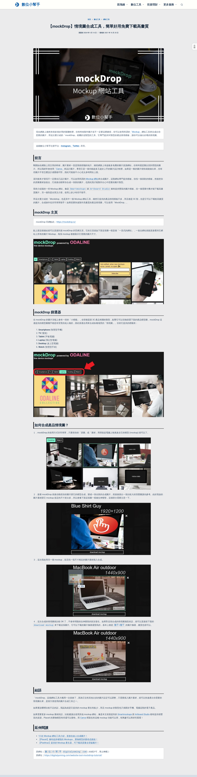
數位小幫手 (31, 4)
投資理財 (154, 4)
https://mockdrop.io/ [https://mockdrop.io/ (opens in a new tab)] (66, 222)
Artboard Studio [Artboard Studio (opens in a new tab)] (142, 714)
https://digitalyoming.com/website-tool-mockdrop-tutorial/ (73, 755)
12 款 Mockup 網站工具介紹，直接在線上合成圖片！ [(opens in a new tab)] (63, 736)
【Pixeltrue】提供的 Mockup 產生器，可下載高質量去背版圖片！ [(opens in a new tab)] (69, 743)
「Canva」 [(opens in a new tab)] (59, 169)
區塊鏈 (123, 4)
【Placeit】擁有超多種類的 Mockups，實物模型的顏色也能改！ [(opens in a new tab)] (68, 739)
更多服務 (170, 4)
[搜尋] (182, 5)
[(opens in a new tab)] (70, 146)
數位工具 (138, 4)
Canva (83, 718)
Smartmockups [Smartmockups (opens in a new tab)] (125, 714)
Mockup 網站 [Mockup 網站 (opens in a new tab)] (92, 179)
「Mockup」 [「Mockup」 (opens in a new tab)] (136, 132)
